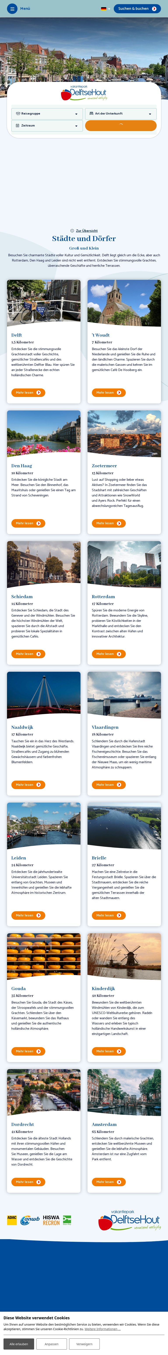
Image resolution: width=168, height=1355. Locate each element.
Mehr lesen (24, 393)
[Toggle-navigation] (18, 8)
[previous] (7, 59)
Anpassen (52, 1344)
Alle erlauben (18, 1344)
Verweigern (84, 1344)
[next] (161, 59)
